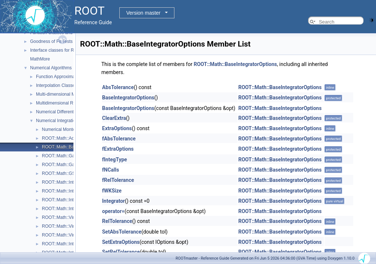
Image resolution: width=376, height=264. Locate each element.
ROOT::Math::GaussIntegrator (71, 155)
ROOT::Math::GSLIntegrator (69, 173)
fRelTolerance (118, 180)
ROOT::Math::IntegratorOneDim (73, 199)
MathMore (40, 59)
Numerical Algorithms (51, 67)
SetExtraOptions (121, 242)
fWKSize (112, 191)
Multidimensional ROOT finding (66, 103)
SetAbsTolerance (121, 232)
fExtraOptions (118, 149)
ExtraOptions (117, 128)
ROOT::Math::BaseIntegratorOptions (235, 64)
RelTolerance (117, 221)
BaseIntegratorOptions (128, 97)
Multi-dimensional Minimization (66, 94)
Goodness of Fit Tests (51, 41)
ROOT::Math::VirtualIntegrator (71, 217)
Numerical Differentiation (60, 111)
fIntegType (114, 159)
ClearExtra (114, 118)
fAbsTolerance (118, 139)
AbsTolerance (118, 87)
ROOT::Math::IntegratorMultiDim (73, 182)
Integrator (113, 201)
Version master (143, 13)
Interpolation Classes (56, 85)
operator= (113, 211)
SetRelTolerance (121, 252)
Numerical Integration (57, 120)
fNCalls (110, 170)
